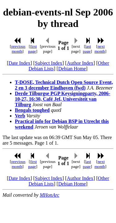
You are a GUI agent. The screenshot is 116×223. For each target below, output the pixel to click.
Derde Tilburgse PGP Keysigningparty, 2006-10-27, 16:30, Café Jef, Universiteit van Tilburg (62, 99)
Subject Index (48, 63)
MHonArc (49, 195)
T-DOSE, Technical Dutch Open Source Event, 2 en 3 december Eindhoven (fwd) (64, 85)
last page (87, 49)
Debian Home (72, 68)
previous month (18, 49)
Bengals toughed (32, 110)
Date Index (20, 63)
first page (32, 49)
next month (99, 49)
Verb (20, 115)
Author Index (80, 63)
